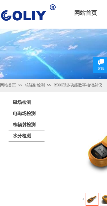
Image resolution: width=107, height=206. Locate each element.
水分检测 (22, 135)
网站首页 (8, 85)
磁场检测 (22, 102)
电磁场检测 (24, 113)
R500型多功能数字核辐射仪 (77, 85)
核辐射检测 (35, 85)
